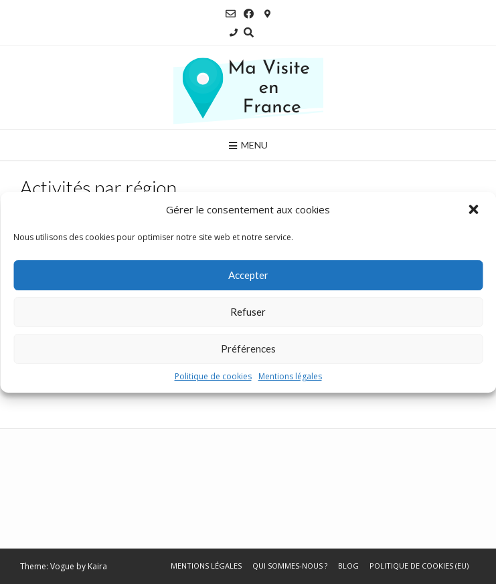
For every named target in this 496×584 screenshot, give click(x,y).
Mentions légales (290, 376)
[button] (475, 210)
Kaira (97, 566)
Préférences (248, 349)
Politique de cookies (213, 376)
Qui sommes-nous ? (289, 566)
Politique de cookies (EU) (419, 566)
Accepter (248, 275)
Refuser (248, 312)
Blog (348, 566)
